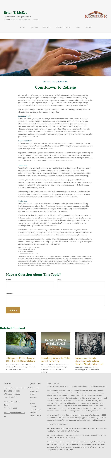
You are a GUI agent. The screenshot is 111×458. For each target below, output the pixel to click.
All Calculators (35, 414)
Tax (31, 398)
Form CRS (55, 382)
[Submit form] (13, 308)
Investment (34, 389)
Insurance (33, 395)
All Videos (33, 411)
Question (9, 292)
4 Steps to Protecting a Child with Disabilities (20, 357)
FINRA (60, 442)
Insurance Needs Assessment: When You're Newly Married (89, 359)
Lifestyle (33, 405)
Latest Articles (35, 408)
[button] (36, 27)
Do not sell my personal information (90, 418)
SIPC (65, 442)
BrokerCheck (101, 384)
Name (8, 278)
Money (32, 401)
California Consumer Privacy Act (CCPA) (65, 416)
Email (59, 278)
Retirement (34, 386)
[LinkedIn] (5, 414)
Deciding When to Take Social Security (55, 357)
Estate (32, 392)
